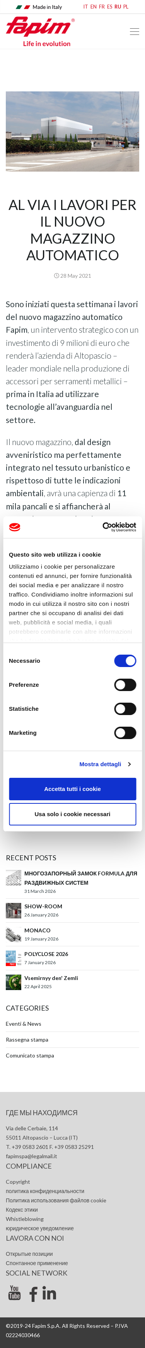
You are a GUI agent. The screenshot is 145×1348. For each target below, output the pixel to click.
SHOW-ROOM (43, 906)
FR (102, 7)
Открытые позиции (29, 1253)
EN (93, 7)
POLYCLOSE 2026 (46, 954)
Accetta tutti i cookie (72, 789)
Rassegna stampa (27, 1039)
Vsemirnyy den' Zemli (51, 978)
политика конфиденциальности (45, 1191)
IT (86, 7)
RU (117, 7)
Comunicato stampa (30, 1055)
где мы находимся (42, 1112)
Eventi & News (23, 1023)
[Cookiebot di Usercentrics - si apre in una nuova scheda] (103, 527)
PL (125, 7)
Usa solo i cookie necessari (73, 814)
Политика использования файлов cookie (56, 1200)
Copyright (18, 1181)
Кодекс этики (22, 1209)
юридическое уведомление (40, 1228)
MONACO (37, 930)
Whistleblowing (25, 1219)
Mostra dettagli (100, 764)
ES (109, 7)
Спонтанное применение (37, 1263)
